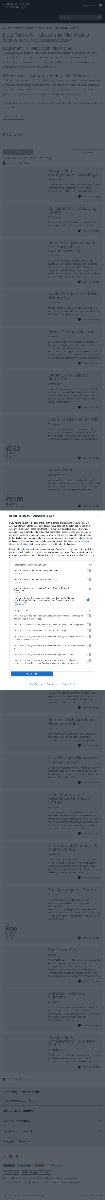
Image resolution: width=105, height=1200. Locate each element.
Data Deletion (36, 684)
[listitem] (52, 564)
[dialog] (52, 600)
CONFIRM (31, 674)
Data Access (52, 684)
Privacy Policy (68, 684)
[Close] (99, 516)
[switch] (89, 570)
